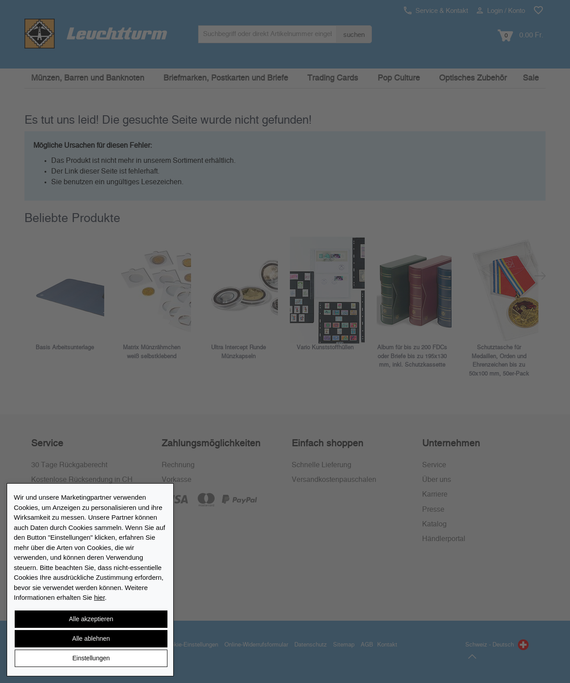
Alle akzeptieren (91, 618)
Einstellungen (91, 658)
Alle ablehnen (91, 638)
